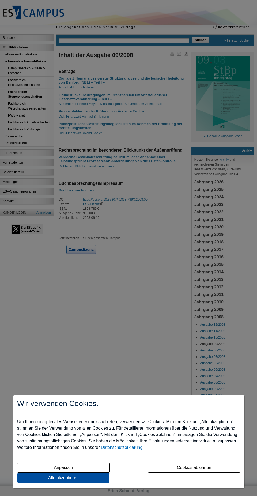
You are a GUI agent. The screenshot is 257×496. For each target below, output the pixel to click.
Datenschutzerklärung (122, 447)
